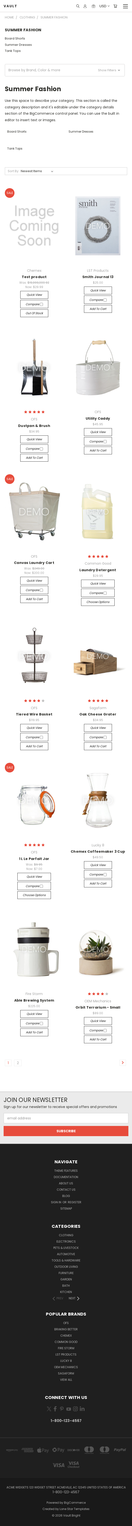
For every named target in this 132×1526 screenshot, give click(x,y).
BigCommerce (75, 1503)
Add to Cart (98, 309)
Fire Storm (66, 1348)
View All (66, 1380)
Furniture (66, 1273)
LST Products (66, 1354)
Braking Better (66, 1329)
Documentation (66, 1177)
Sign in (56, 1202)
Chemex (66, 1335)
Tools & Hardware (66, 1260)
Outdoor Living (66, 1267)
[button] (65, 70)
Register (74, 1202)
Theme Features (66, 1171)
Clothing (66, 1235)
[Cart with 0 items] (115, 6)
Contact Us (66, 1190)
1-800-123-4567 (66, 1420)
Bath (66, 1286)
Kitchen (66, 1292)
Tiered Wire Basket (34, 714)
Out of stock (34, 313)
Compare (34, 304)
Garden (66, 1279)
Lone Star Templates (75, 1509)
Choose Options (97, 602)
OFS (66, 1323)
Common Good (66, 1342)
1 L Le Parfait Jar (34, 858)
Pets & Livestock (66, 1248)
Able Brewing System (34, 1000)
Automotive (66, 1254)
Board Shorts (15, 38)
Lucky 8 (66, 1361)
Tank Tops (13, 50)
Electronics (66, 1241)
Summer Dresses (18, 44)
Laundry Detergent (97, 570)
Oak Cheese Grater (97, 714)
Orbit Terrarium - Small (98, 1007)
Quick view (34, 295)
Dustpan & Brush (34, 425)
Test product (34, 276)
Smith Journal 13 (97, 276)
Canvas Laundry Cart (34, 562)
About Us (66, 1183)
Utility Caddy (98, 418)
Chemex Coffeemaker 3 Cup (98, 851)
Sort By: (13, 171)
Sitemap (66, 1208)
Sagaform (66, 1373)
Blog (66, 1196)
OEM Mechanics (66, 1367)
